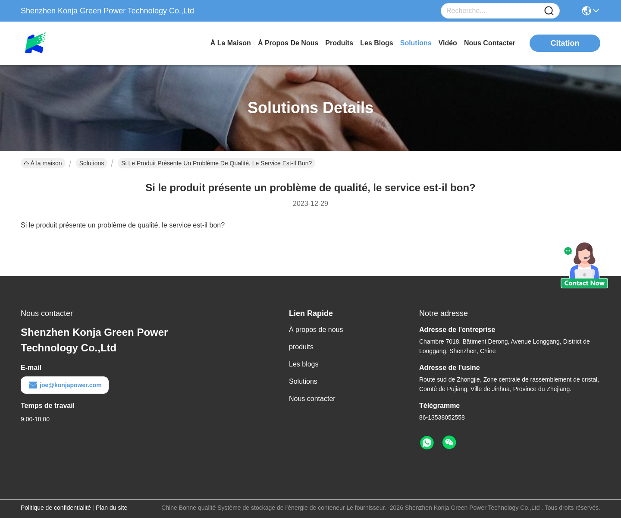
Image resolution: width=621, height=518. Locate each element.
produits (339, 43)
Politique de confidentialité (56, 507)
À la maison (230, 43)
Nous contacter (312, 398)
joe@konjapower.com (65, 385)
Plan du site (111, 507)
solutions (416, 43)
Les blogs (304, 364)
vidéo (448, 43)
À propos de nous (288, 43)
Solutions (91, 163)
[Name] (549, 11)
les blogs (376, 43)
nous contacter (489, 43)
